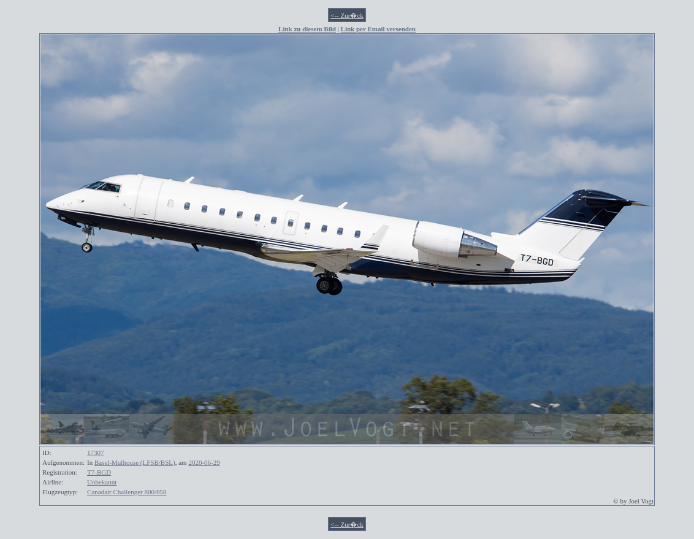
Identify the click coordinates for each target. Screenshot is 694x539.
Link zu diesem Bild (307, 28)
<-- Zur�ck (347, 15)
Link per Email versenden (378, 28)
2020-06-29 (203, 462)
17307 (95, 452)
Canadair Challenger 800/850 (127, 491)
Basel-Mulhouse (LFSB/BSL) (134, 462)
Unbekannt (101, 482)
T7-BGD (99, 472)
